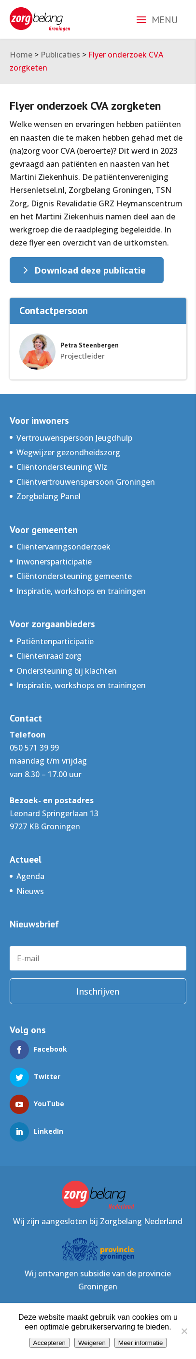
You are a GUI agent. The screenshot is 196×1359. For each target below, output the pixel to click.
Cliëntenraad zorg (49, 656)
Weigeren (92, 1342)
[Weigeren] (184, 1331)
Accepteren (49, 1342)
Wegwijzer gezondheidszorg (68, 452)
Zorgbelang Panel (48, 496)
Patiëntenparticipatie (55, 641)
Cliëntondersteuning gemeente (74, 576)
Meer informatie (140, 1342)
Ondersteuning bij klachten (66, 670)
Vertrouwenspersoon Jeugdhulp (74, 438)
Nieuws (30, 891)
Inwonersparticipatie (54, 561)
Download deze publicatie (90, 270)
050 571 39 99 (34, 747)
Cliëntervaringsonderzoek (63, 546)
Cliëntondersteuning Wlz (61, 467)
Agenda (30, 876)
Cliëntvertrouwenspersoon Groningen (85, 482)
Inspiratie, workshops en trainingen (81, 591)
